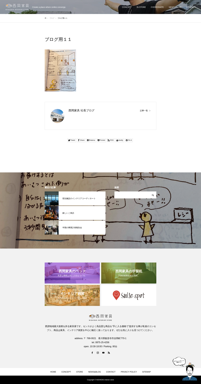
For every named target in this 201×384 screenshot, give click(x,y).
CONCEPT (126, 7)
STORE (79, 372)
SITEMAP (146, 372)
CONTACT (191, 7)
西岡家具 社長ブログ (81, 110)
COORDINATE (157, 7)
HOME (53, 372)
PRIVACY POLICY (129, 372)
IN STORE (141, 7)
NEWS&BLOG (175, 7)
